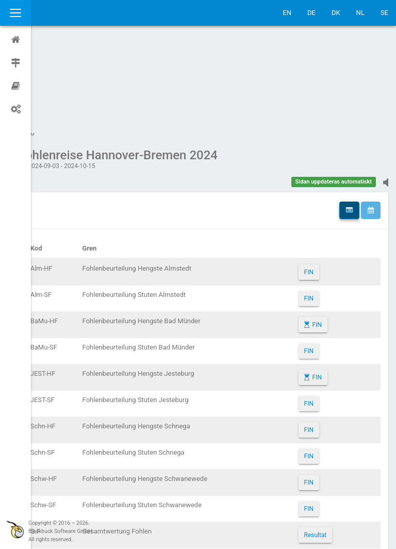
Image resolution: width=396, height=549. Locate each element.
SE (384, 12)
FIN (315, 174)
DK (336, 12)
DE (311, 12)
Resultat (321, 437)
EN (287, 12)
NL (360, 12)
